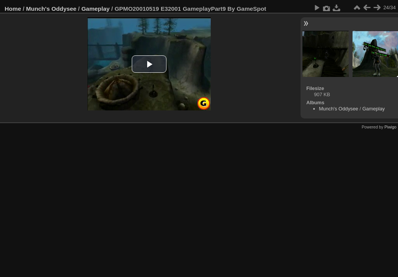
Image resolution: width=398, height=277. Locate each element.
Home (13, 8)
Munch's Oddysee (51, 8)
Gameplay (95, 8)
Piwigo (390, 127)
